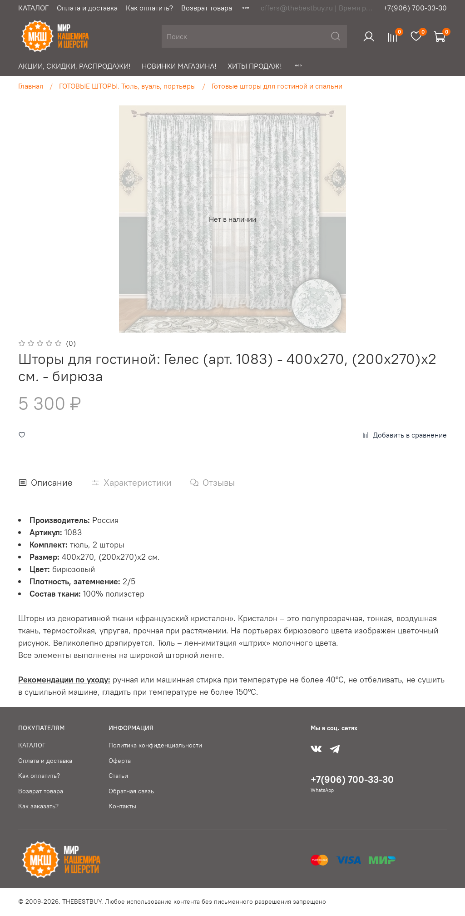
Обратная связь (131, 791)
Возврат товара (206, 7)
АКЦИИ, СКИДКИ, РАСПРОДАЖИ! (74, 65)
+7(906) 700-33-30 (415, 7)
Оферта (120, 761)
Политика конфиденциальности (155, 745)
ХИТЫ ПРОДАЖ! (255, 65)
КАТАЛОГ (33, 7)
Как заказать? (38, 806)
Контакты (122, 806)
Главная (30, 85)
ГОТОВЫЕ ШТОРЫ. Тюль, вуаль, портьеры (127, 85)
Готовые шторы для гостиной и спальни (277, 85)
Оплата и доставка (87, 7)
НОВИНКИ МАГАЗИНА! (179, 65)
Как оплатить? (149, 7)
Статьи (118, 776)
